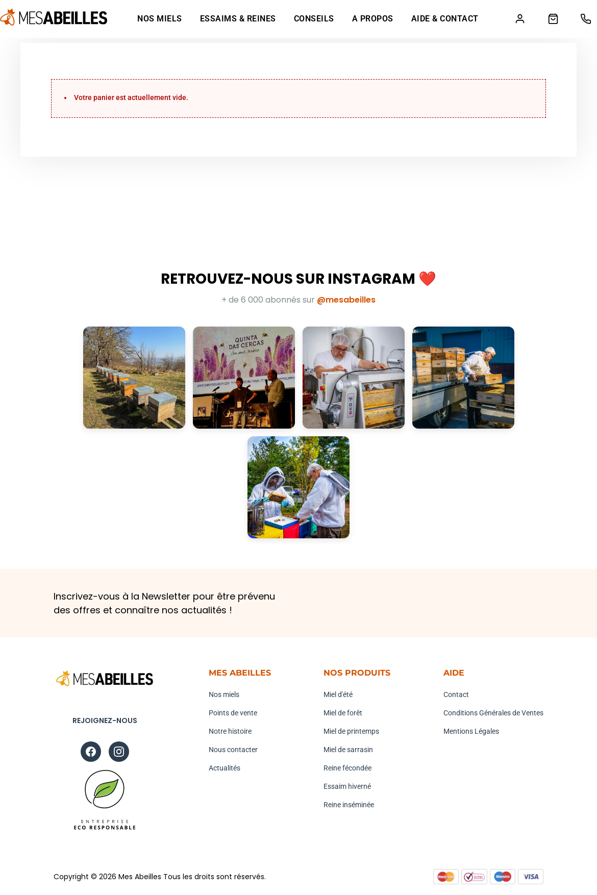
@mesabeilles (346, 300)
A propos (372, 19)
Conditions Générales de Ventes (493, 713)
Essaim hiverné (347, 786)
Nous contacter (233, 749)
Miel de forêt (343, 713)
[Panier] (552, 19)
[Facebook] (91, 752)
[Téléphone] (585, 19)
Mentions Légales (471, 731)
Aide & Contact (444, 19)
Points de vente (233, 713)
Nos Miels (159, 19)
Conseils (313, 19)
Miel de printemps (351, 731)
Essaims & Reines (238, 19)
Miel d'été (338, 694)
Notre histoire (230, 731)
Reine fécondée (347, 768)
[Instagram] (119, 752)
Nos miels (224, 694)
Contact (456, 694)
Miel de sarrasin (348, 749)
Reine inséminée (349, 805)
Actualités (224, 768)
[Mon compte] (519, 19)
